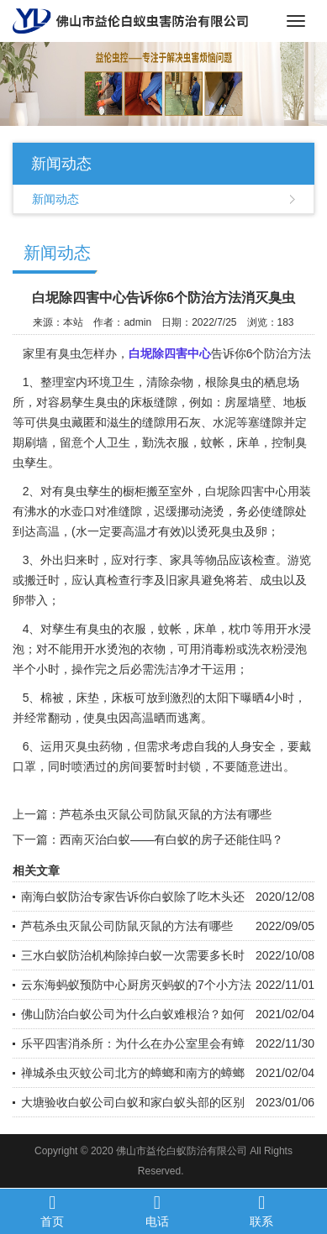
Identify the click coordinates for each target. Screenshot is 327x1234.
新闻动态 (55, 199)
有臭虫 (93, 628)
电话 (156, 1210)
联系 (261, 1210)
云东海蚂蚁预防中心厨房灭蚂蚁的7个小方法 (136, 984)
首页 (52, 1210)
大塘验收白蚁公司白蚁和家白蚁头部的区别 (133, 1102)
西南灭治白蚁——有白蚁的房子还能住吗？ (171, 839)
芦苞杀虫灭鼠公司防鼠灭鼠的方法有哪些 (166, 814)
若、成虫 (259, 580)
